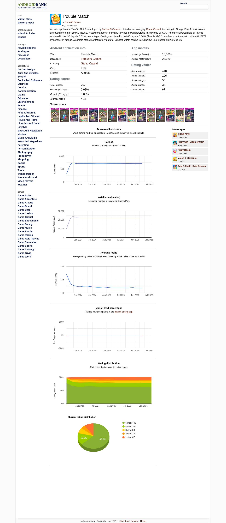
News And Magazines (30, 141)
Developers (24, 58)
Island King (184, 134)
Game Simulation (27, 242)
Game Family (25, 224)
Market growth (26, 22)
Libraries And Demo (29, 123)
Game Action (25, 195)
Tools (21, 170)
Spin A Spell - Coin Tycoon (192, 166)
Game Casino (25, 213)
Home (143, 521)
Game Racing (25, 235)
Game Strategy (26, 249)
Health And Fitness (28, 116)
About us (124, 521)
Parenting (23, 145)
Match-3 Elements (187, 158)
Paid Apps (23, 51)
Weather (22, 184)
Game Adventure (27, 199)
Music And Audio (27, 137)
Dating (21, 94)
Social (21, 163)
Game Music (25, 227)
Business (23, 83)
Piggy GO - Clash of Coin (191, 142)
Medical (22, 134)
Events (22, 105)
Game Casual (153, 29)
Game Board (25, 206)
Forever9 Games (72, 22)
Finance (22, 109)
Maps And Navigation (30, 130)
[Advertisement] (121, 5)
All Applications (27, 47)
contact (22, 37)
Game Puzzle (25, 231)
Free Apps (23, 55)
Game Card (24, 209)
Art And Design (26, 69)
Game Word (24, 256)
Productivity (25, 155)
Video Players (25, 181)
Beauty (22, 76)
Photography (25, 152)
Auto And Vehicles (28, 73)
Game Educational (28, 220)
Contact (134, 521)
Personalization (26, 148)
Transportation (26, 173)
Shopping (23, 159)
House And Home (28, 119)
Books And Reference (30, 80)
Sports (21, 166)
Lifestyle (22, 127)
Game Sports (25, 245)
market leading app (123, 312)
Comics (22, 87)
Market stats (25, 19)
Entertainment (26, 101)
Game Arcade (25, 202)
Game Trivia (24, 253)
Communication (27, 91)
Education (23, 98)
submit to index (26, 33)
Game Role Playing (28, 238)
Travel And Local (27, 177)
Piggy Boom (184, 150)
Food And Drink (27, 112)
